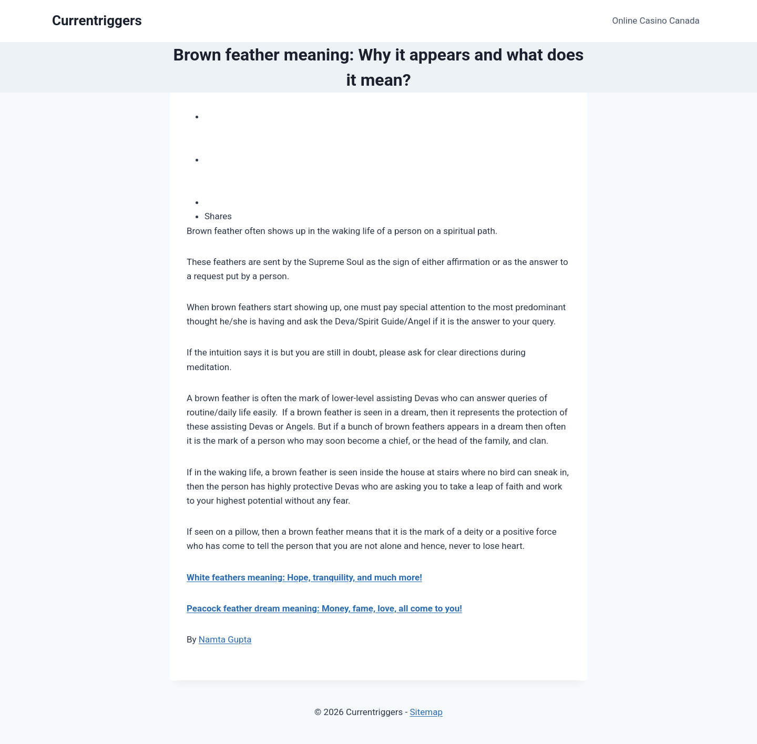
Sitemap (426, 712)
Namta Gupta (225, 639)
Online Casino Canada (656, 20)
